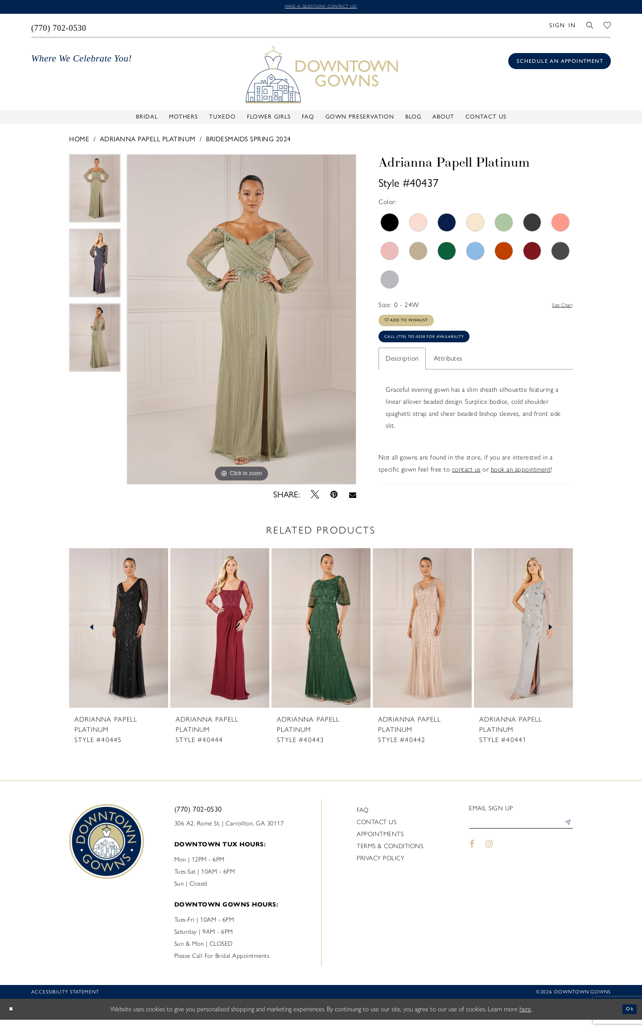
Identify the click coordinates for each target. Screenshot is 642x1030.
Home (79, 141)
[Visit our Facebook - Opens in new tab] (472, 858)
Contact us (376, 832)
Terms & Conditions (390, 856)
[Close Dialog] (13, 1019)
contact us (466, 485)
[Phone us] (59, 27)
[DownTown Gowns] (321, 76)
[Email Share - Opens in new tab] (352, 496)
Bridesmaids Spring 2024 (248, 141)
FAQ (363, 820)
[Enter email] (521, 835)
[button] (562, 27)
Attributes (448, 374)
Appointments (380, 844)
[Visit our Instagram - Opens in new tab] (490, 858)
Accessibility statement (65, 1002)
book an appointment (521, 485)
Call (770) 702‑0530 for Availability (444, 350)
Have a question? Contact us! (321, 7)
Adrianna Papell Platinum (148, 141)
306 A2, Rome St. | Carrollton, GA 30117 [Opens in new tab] (229, 833)
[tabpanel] (94, 193)
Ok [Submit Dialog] (627, 1019)
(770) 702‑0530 (198, 819)
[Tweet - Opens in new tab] (315, 496)
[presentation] (118, 638)
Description (402, 374)
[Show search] (590, 27)
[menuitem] (59, 27)
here (525, 1019)
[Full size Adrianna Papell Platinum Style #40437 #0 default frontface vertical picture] (241, 321)
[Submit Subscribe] (566, 835)
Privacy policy (380, 868)
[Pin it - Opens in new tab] (334, 496)
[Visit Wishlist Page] (607, 27)
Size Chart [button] (557, 307)
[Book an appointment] (559, 63)
